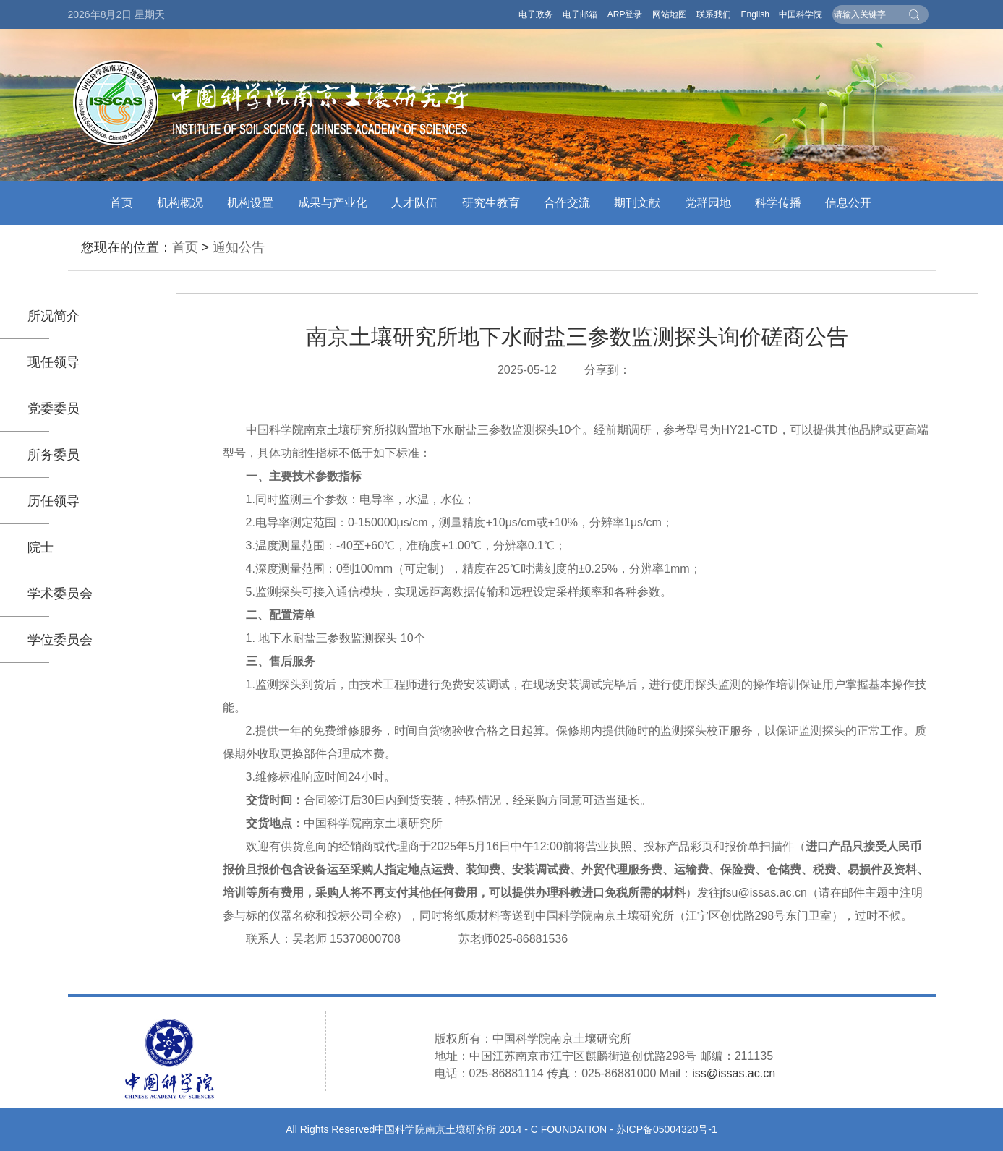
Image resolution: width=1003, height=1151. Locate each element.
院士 (40, 547)
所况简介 (53, 316)
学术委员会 (60, 593)
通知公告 (239, 247)
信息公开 (848, 203)
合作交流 (567, 203)
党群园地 (708, 203)
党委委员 (53, 408)
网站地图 (669, 14)
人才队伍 (414, 203)
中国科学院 (800, 14)
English (754, 14)
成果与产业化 (332, 203)
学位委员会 (60, 640)
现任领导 (53, 362)
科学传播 (778, 203)
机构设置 (250, 203)
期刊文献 (637, 203)
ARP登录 (625, 14)
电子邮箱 (580, 14)
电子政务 (535, 14)
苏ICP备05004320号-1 (666, 1129)
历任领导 (53, 501)
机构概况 (180, 203)
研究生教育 (491, 203)
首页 (121, 203)
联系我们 (713, 14)
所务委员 (53, 455)
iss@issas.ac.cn (733, 1073)
